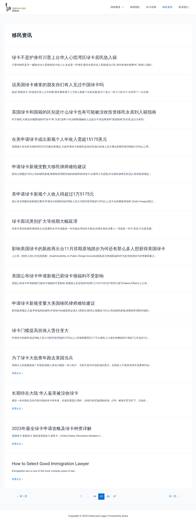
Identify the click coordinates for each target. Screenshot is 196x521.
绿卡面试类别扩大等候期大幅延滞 (42, 219)
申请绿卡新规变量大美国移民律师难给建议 (50, 300)
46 (108, 491)
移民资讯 (169, 7)
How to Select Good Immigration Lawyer (48, 458)
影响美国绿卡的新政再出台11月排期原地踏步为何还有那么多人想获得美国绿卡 (83, 246)
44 (94, 491)
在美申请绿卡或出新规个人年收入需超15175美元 (56, 138)
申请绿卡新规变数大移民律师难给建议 (46, 165)
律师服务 (122, 7)
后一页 (173, 491)
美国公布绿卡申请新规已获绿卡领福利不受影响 (54, 273)
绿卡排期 (154, 7)
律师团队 (139, 7)
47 (115, 491)
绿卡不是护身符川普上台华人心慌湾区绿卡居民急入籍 (60, 57)
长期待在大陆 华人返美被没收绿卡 (43, 389)
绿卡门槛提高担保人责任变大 (38, 327)
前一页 (22, 491)
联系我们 (184, 7)
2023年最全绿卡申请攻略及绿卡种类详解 (49, 423)
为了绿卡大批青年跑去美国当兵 (40, 354)
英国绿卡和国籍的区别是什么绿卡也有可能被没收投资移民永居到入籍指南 (79, 111)
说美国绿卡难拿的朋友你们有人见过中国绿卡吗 (54, 84)
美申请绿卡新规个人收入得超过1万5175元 (50, 192)
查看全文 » (18, 369)
